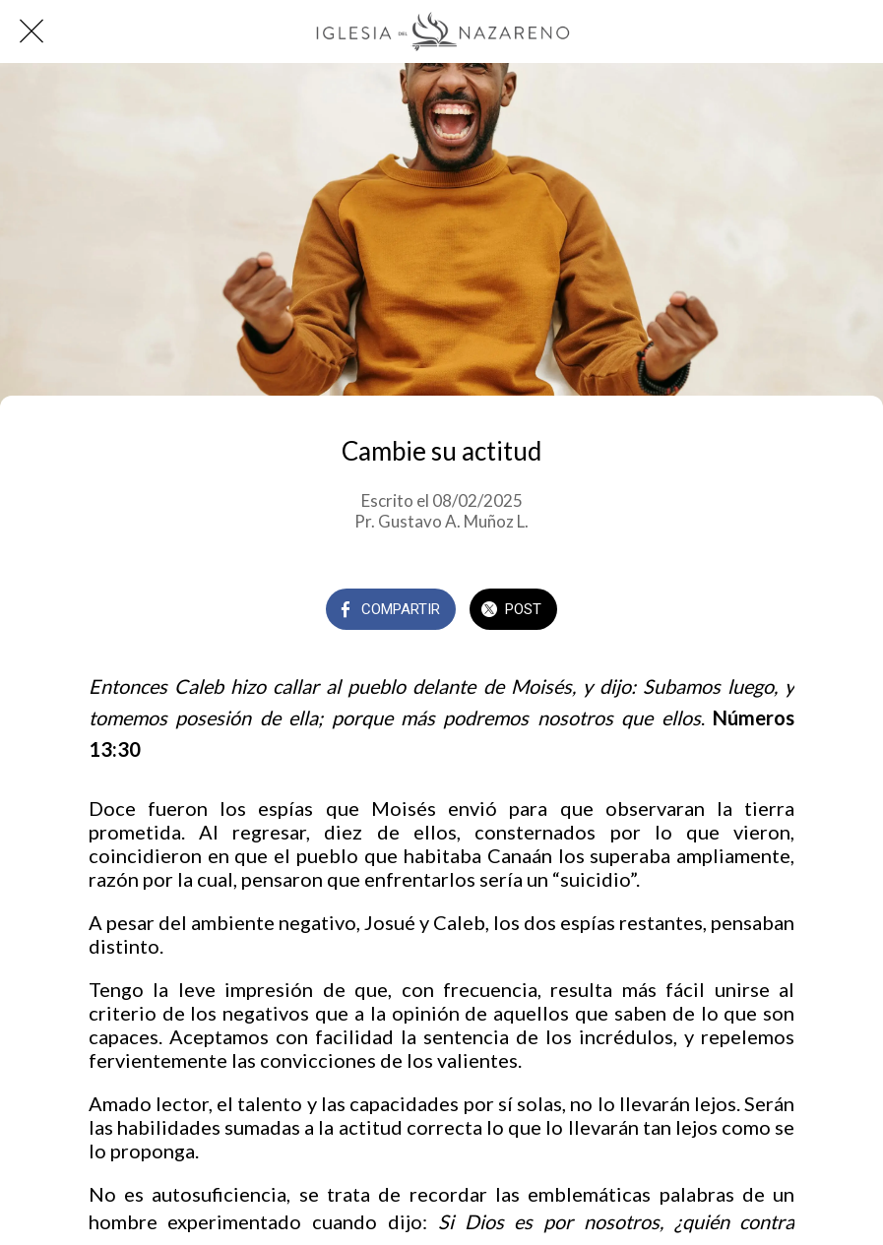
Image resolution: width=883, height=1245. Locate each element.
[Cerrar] (31, 31)
